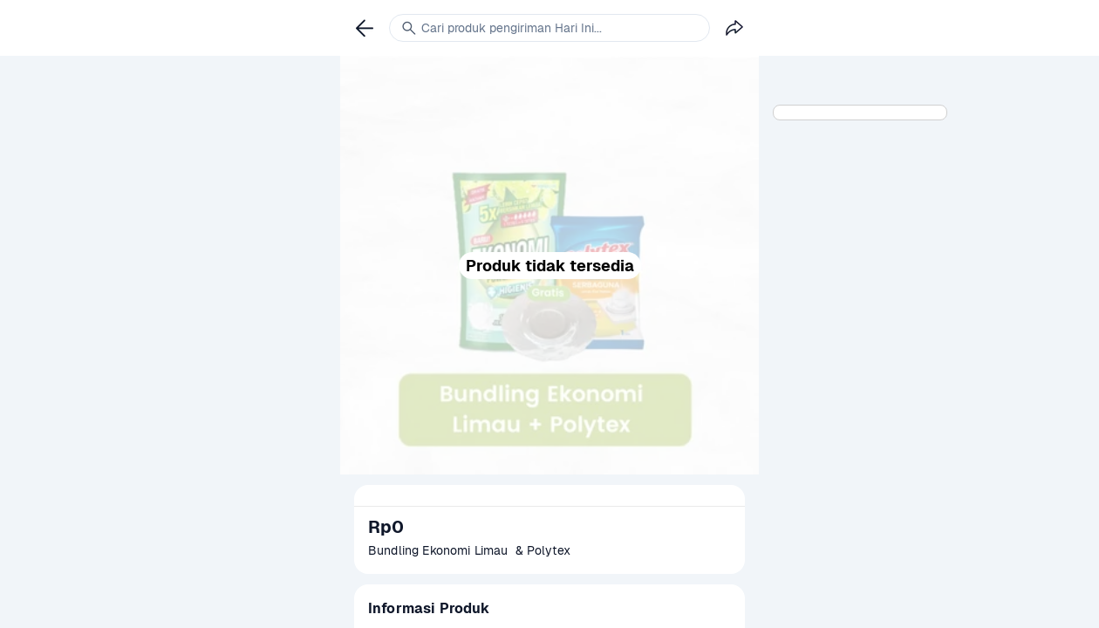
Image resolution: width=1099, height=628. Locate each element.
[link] (364, 27)
